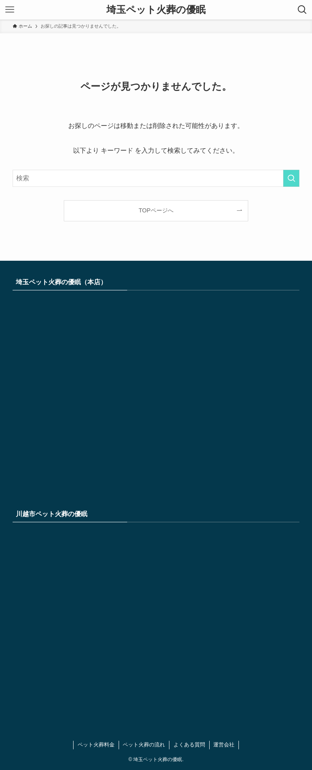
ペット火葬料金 (96, 745)
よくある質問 (189, 745)
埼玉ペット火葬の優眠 (156, 10)
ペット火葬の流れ (144, 745)
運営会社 (223, 745)
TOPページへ (156, 210)
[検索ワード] (156, 178)
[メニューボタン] (10, 9)
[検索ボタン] (302, 9)
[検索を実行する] (291, 178)
